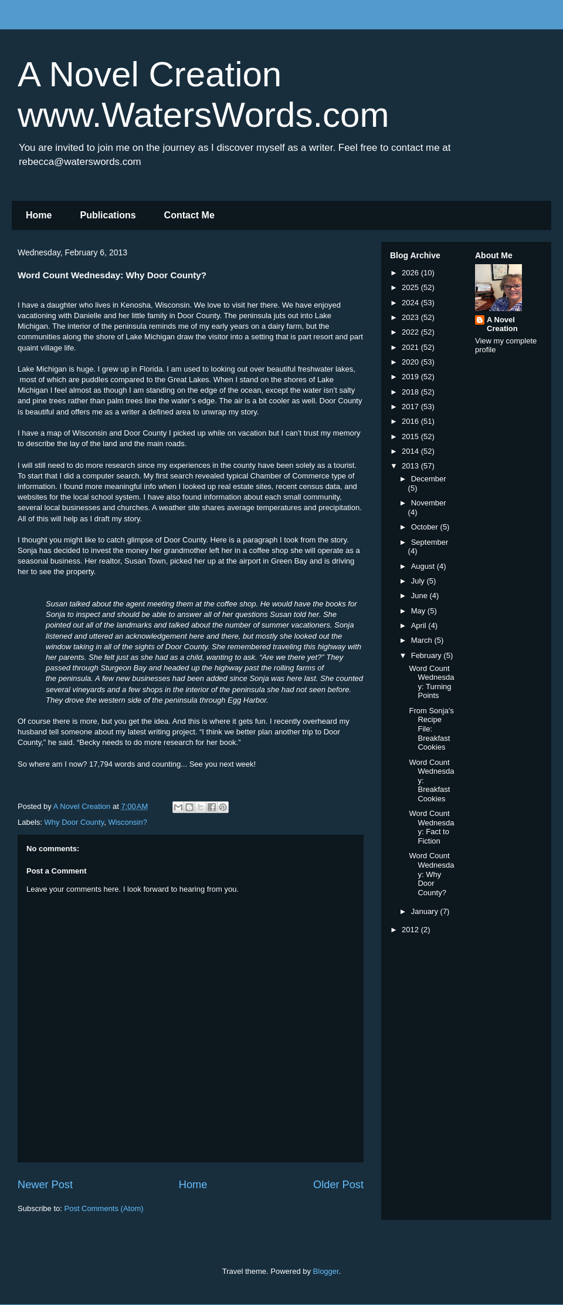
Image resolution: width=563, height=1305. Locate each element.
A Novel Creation (502, 324)
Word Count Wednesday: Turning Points (431, 682)
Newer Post (45, 1185)
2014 (411, 451)
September (430, 542)
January (425, 911)
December (428, 478)
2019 (411, 376)
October (425, 526)
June (420, 595)
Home (39, 215)
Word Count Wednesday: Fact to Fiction (431, 827)
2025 (411, 287)
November (428, 502)
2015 (411, 436)
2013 (411, 465)
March (423, 640)
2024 (411, 302)
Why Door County (74, 822)
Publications (107, 215)
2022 (411, 332)
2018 (411, 391)
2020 (411, 362)
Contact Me (189, 215)
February (427, 655)
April (420, 625)
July (419, 580)
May (419, 610)
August (424, 566)
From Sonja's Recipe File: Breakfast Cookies (431, 728)
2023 (411, 317)
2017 (411, 406)
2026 (411, 272)
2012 (411, 929)
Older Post (338, 1185)
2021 (411, 347)
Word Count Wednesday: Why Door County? (431, 873)
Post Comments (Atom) (104, 1208)
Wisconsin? (127, 822)
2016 (411, 421)
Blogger (326, 1271)
